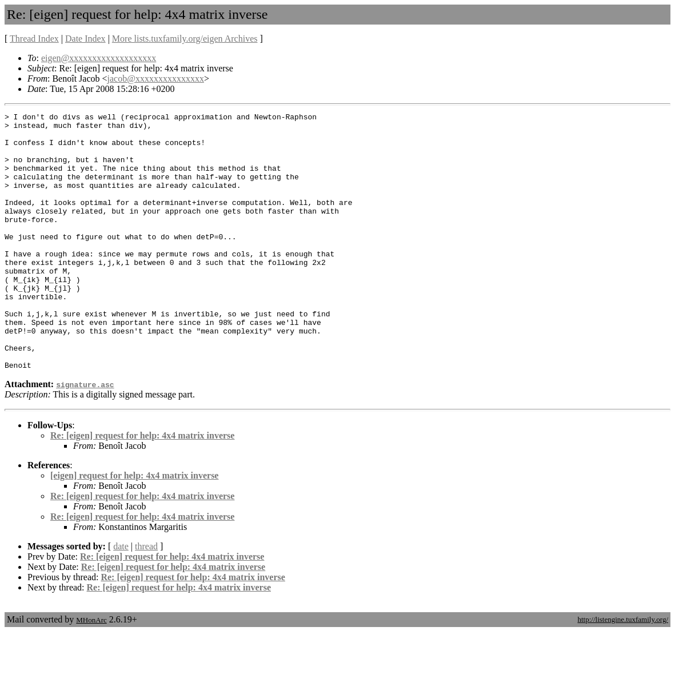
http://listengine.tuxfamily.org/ (622, 670)
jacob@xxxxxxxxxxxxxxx (155, 78)
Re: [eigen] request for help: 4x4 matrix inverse (142, 487)
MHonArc (91, 671)
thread (146, 597)
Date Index (85, 38)
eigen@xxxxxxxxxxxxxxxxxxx (98, 58)
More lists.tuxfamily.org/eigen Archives (185, 38)
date (121, 597)
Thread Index (34, 38)
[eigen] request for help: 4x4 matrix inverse (134, 527)
